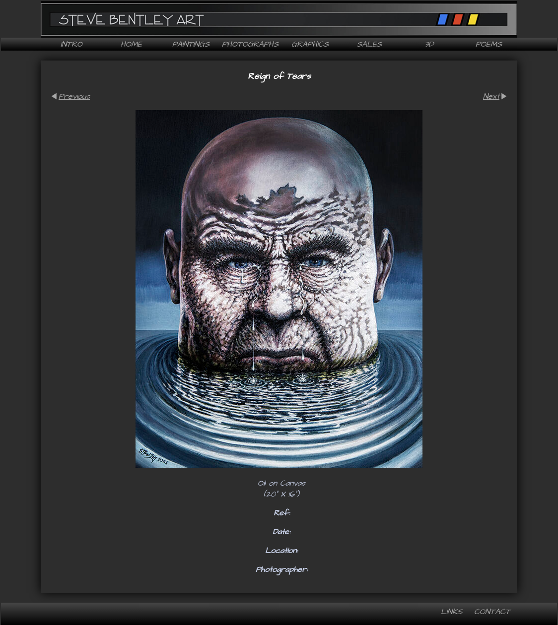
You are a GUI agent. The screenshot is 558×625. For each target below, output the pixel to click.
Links (451, 611)
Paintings (190, 44)
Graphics (310, 44)
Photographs (250, 44)
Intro (71, 44)
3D (428, 44)
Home (131, 44)
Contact (492, 611)
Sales (369, 44)
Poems (489, 44)
